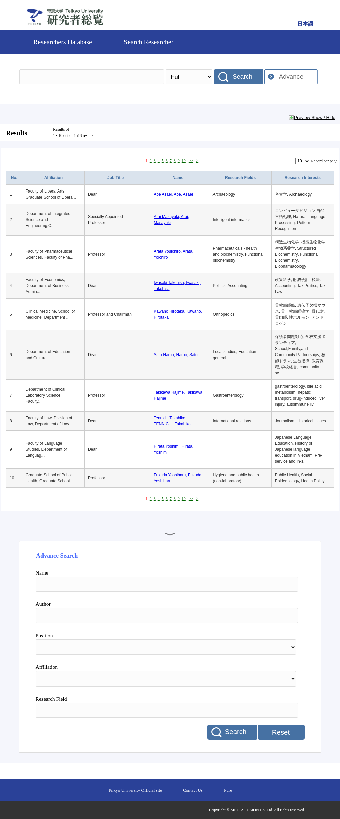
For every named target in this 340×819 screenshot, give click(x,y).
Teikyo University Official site (135, 790)
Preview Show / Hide (314, 117)
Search (242, 76)
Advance (291, 76)
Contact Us (193, 790)
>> (191, 160)
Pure (228, 790)
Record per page (324, 161)
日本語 (305, 24)
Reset (281, 732)
